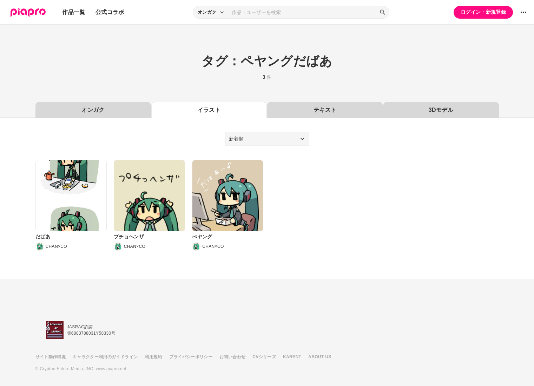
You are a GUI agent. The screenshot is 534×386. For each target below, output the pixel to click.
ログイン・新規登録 (483, 12)
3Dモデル (441, 110)
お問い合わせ (232, 356)
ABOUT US (319, 356)
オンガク (92, 110)
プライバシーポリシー (191, 356)
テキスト (325, 110)
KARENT (292, 356)
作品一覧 (73, 12)
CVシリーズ (264, 356)
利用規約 (153, 356)
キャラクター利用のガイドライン (105, 356)
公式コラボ (109, 12)
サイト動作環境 (50, 356)
